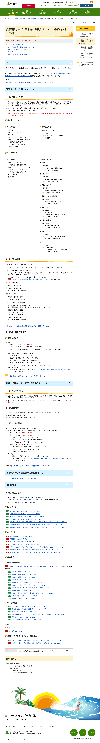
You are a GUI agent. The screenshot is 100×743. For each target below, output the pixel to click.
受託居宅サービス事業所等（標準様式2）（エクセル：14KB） (30, 606)
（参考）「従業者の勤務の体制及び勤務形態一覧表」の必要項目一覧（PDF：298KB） (34, 566)
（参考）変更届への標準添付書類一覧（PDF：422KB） (28, 279)
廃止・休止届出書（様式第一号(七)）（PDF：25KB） (26, 541)
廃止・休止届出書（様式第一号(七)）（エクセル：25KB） (27, 516)
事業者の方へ (87, 5)
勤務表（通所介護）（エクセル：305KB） (24, 580)
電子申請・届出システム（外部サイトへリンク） (30, 376)
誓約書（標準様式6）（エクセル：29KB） (24, 617)
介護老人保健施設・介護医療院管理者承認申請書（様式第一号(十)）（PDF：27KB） (35, 549)
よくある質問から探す (72, 5)
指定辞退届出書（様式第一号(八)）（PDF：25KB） (25, 544)
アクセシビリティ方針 (29, 726)
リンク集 (52, 726)
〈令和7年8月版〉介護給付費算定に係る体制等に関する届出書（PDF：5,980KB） (36, 643)
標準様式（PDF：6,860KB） (17, 631)
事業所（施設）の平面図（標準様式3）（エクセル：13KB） (29, 609)
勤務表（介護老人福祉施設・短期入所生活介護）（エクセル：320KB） (33, 590)
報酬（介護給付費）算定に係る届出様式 (20, 54)
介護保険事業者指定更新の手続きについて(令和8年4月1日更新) (86, 48)
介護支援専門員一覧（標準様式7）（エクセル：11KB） (28, 619)
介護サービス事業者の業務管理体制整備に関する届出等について (86, 64)
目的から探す (43, 5)
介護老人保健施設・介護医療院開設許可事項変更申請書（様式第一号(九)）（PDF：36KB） (37, 547)
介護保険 (33, 18)
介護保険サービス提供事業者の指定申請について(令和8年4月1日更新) (86, 35)
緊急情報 (28, 5)
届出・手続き (40, 18)
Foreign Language (59, 2)
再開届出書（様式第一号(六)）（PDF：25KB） (24, 539)
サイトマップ (42, 726)
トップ (8, 18)
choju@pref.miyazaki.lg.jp (24, 672)
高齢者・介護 (26, 18)
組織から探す (57, 5)
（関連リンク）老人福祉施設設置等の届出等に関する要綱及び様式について (28, 326)
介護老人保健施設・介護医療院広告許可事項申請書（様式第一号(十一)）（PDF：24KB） (36, 552)
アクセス (83, 732)
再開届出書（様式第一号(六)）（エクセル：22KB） (25, 514)
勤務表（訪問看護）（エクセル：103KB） (24, 577)
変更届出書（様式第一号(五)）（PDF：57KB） (24, 536)
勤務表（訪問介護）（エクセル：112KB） (24, 572)
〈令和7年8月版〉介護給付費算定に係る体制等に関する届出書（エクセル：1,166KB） (37, 640)
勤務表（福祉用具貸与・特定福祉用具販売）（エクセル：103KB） (31, 588)
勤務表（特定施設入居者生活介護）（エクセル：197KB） (29, 585)
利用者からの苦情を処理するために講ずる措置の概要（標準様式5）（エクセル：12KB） (38, 614)
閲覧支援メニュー (46, 2)
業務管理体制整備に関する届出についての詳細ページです (25, 478)
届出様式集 (11, 52)
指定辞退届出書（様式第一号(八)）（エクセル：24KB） (26, 519)
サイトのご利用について (12, 726)
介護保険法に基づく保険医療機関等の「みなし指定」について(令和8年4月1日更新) (86, 56)
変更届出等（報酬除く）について (18, 44)
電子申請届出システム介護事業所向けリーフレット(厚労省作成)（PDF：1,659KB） (29, 82)
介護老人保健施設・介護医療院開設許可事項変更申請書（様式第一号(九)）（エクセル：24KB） (38, 522)
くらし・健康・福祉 (16, 18)
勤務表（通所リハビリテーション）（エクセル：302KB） (29, 582)
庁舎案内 (92, 732)
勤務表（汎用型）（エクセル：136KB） (23, 598)
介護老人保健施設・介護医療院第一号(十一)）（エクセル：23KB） (38, 527)
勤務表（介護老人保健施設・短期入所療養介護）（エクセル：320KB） (33, 593)
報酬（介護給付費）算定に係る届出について (21, 47)
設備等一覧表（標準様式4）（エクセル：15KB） (26, 611)
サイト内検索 (66, 2)
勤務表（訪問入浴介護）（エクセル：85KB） (25, 574)
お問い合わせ (74, 732)
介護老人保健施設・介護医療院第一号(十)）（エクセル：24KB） (37, 524)
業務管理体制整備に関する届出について (20, 49)
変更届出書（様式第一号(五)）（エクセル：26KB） (25, 511)
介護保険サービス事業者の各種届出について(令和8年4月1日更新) (86, 41)
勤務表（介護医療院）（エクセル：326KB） (25, 596)
